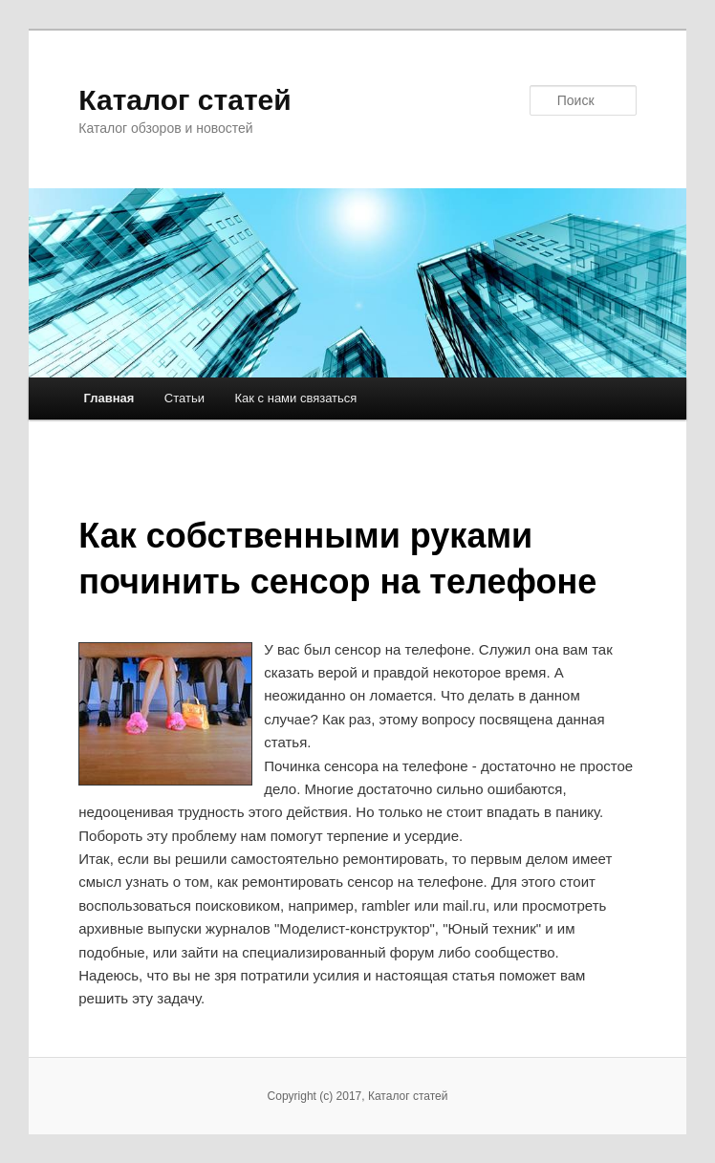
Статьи (184, 398)
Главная (108, 398)
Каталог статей (184, 100)
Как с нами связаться (295, 398)
